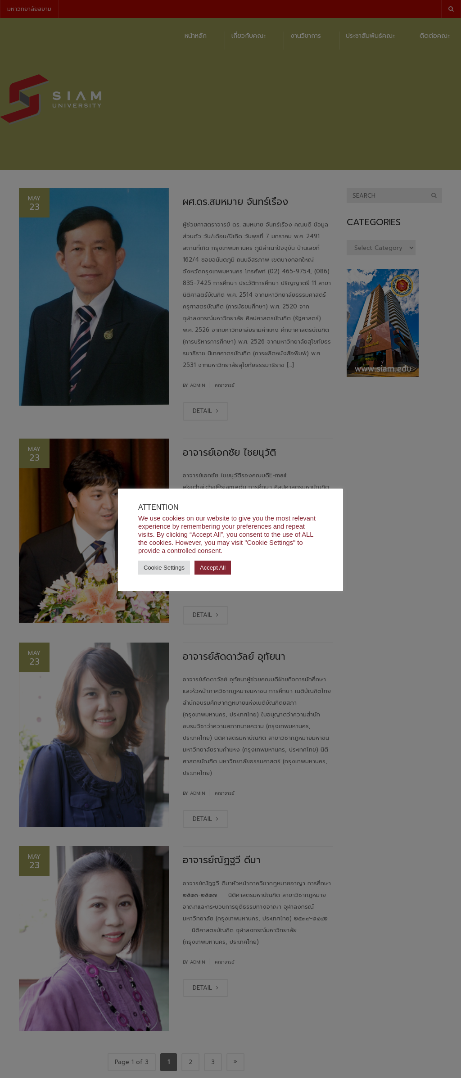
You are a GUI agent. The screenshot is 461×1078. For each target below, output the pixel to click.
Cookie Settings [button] (164, 567)
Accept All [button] (213, 567)
